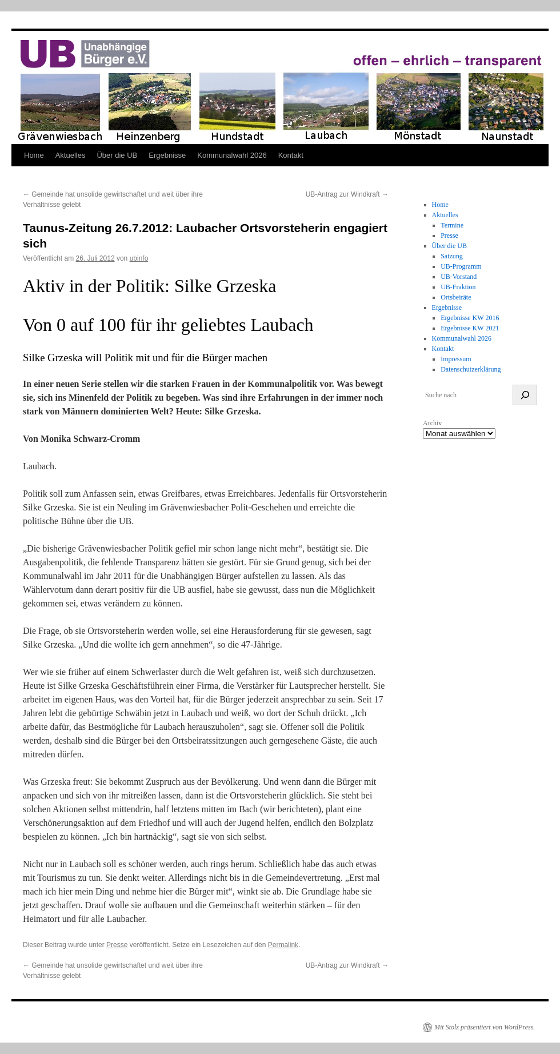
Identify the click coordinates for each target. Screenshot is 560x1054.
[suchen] (525, 395)
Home (34, 155)
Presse (116, 945)
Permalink (283, 945)
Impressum (456, 359)
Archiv (432, 423)
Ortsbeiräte (456, 297)
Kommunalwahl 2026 (231, 155)
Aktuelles (70, 155)
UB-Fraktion (458, 287)
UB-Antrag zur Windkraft (347, 194)
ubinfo (139, 258)
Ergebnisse (167, 155)
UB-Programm (461, 266)
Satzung (452, 256)
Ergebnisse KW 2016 (470, 318)
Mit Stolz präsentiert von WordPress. (484, 1027)
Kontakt (290, 155)
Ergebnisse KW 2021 (470, 328)
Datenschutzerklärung (471, 369)
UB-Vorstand (459, 277)
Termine (452, 225)
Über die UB (117, 155)
